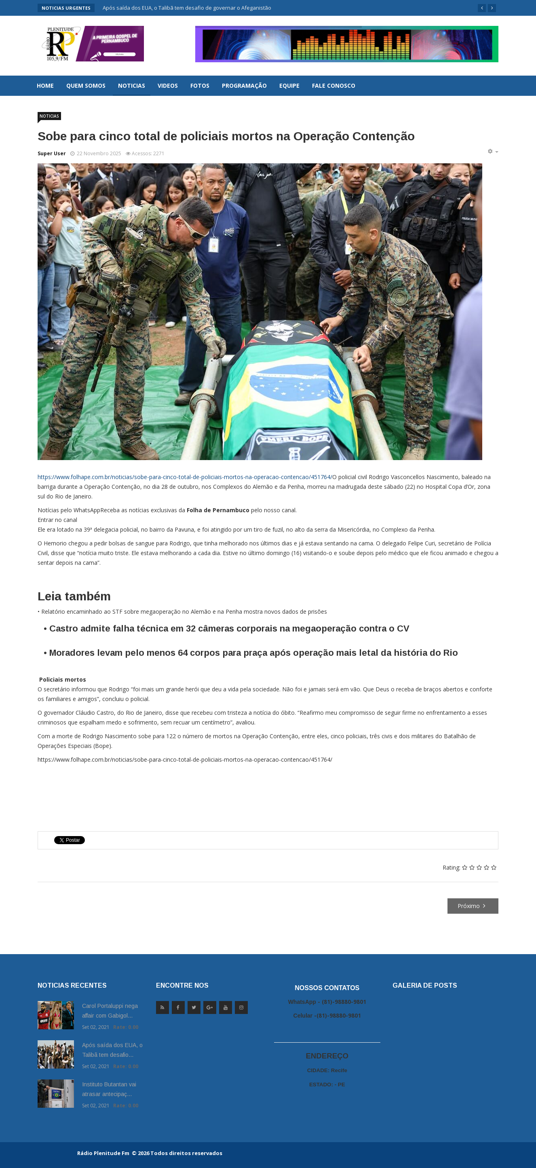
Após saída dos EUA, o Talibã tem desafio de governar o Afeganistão (187, 7)
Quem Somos (86, 85)
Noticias (131, 85)
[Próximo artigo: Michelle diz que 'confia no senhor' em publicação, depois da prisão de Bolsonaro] (473, 906)
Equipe (289, 85)
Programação (244, 85)
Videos (168, 85)
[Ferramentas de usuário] (492, 151)
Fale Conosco (333, 85)
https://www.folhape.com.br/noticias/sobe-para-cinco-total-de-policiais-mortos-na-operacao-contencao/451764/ (185, 477)
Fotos (199, 85)
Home (45, 85)
